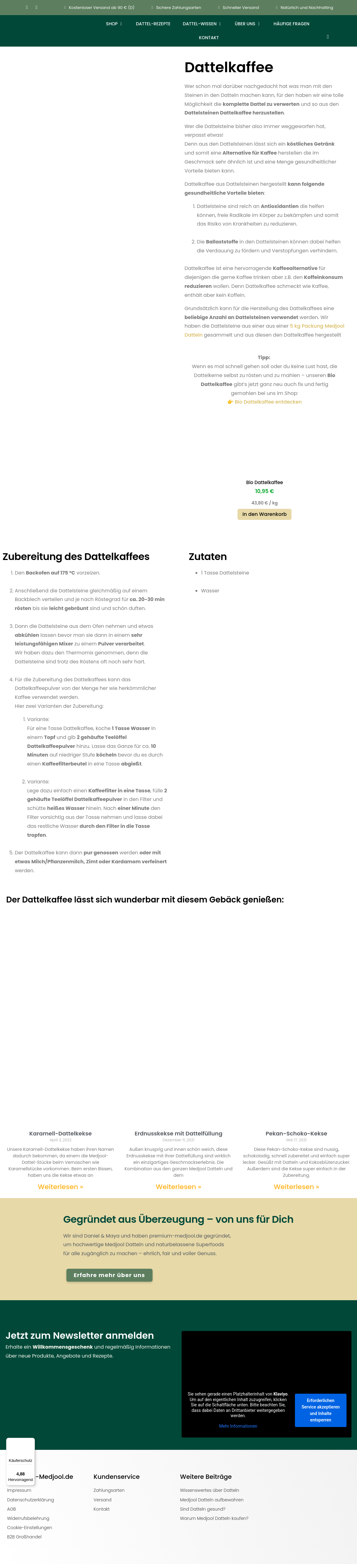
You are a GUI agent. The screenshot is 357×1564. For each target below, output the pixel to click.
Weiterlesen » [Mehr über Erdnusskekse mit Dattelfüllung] (178, 1187)
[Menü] (31, 1441)
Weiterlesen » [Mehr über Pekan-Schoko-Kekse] (296, 1187)
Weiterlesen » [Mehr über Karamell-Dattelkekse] (60, 1187)
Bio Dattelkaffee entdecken (268, 401)
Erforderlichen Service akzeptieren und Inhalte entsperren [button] (321, 1410)
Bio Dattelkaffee (264, 482)
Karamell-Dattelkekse (60, 1133)
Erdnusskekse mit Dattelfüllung (178, 1133)
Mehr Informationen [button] (238, 1426)
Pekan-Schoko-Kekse (296, 1133)
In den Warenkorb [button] (264, 514)
